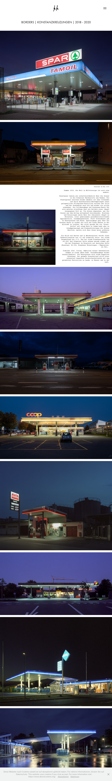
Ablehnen (74, 776)
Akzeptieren (63, 776)
